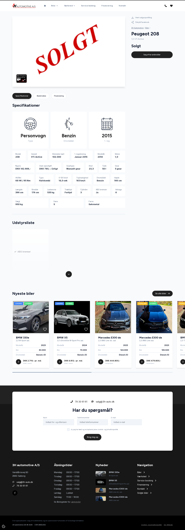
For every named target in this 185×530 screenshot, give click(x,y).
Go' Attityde (168, 525)
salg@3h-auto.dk (102, 401)
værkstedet (76, 502)
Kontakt (122, 6)
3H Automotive (137, 28)
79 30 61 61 (79, 401)
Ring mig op (92, 437)
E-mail (113, 418)
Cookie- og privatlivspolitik (151, 525)
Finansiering (107, 6)
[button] (114, 81)
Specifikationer (22, 96)
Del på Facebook (140, 22)
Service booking (88, 6)
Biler (147, 28)
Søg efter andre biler (152, 55)
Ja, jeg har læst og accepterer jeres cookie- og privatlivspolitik (94, 429)
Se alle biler (162, 293)
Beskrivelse (41, 96)
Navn (45, 418)
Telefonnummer (83, 418)
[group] (68, 51)
